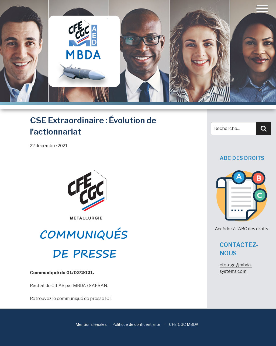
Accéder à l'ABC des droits (241, 200)
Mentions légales (91, 324)
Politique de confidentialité (136, 324)
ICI (108, 298)
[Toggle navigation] (262, 9)
